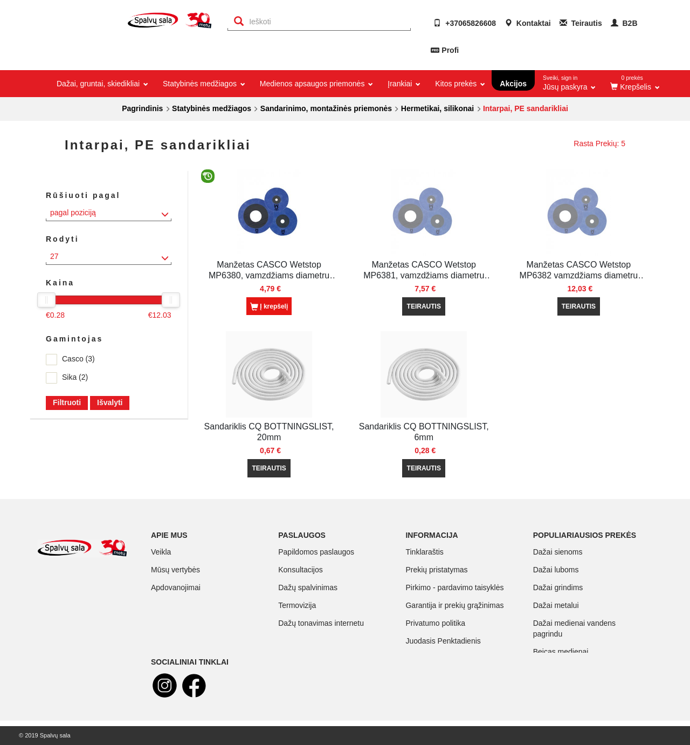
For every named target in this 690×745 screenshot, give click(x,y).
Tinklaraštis (424, 552)
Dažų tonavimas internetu (321, 623)
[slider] (46, 299)
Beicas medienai (561, 651)
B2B (624, 23)
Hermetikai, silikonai (437, 108)
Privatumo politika (435, 623)
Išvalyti (109, 402)
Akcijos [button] (513, 83)
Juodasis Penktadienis (442, 641)
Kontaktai (528, 23)
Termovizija (297, 605)
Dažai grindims (558, 587)
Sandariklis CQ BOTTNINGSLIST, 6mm (424, 432)
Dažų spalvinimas (307, 587)
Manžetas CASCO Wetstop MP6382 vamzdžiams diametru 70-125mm (579, 270)
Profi (450, 50)
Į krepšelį (269, 307)
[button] (634, 83)
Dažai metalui (556, 605)
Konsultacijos (300, 569)
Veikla (161, 552)
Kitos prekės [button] (459, 83)
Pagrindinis (142, 108)
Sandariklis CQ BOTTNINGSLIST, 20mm (269, 432)
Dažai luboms (556, 569)
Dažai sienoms (558, 552)
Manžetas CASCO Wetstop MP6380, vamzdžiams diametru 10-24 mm (269, 270)
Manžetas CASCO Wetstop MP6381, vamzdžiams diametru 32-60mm (423, 270)
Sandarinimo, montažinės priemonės (326, 108)
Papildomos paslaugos (316, 552)
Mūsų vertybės (175, 569)
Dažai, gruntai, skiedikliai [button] (102, 83)
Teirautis (581, 23)
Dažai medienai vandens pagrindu (574, 628)
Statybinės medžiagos (211, 108)
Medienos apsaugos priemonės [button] (315, 83)
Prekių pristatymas (436, 569)
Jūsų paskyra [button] (569, 80)
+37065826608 (464, 23)
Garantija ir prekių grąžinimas (454, 605)
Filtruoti (67, 402)
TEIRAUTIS (424, 306)
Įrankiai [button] (403, 83)
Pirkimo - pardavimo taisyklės (454, 587)
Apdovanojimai (176, 587)
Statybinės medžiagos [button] (203, 83)
